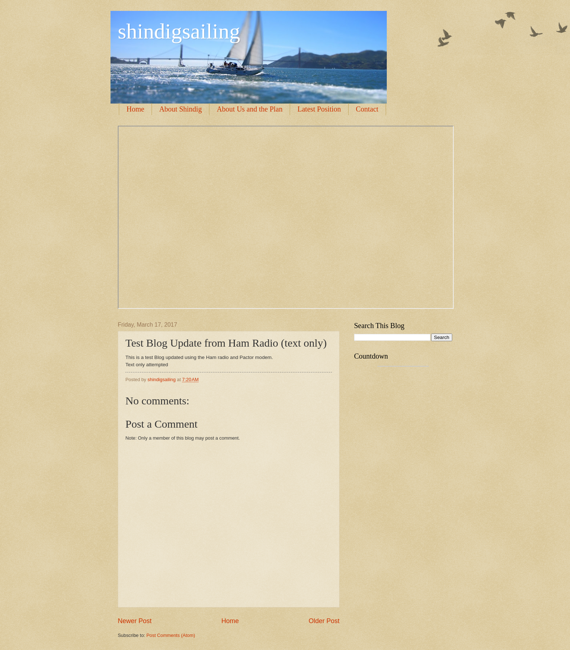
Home (135, 109)
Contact (367, 109)
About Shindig (180, 109)
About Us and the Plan (249, 109)
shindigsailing (179, 31)
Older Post (324, 621)
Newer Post (135, 621)
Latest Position (319, 109)
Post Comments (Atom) (170, 635)
